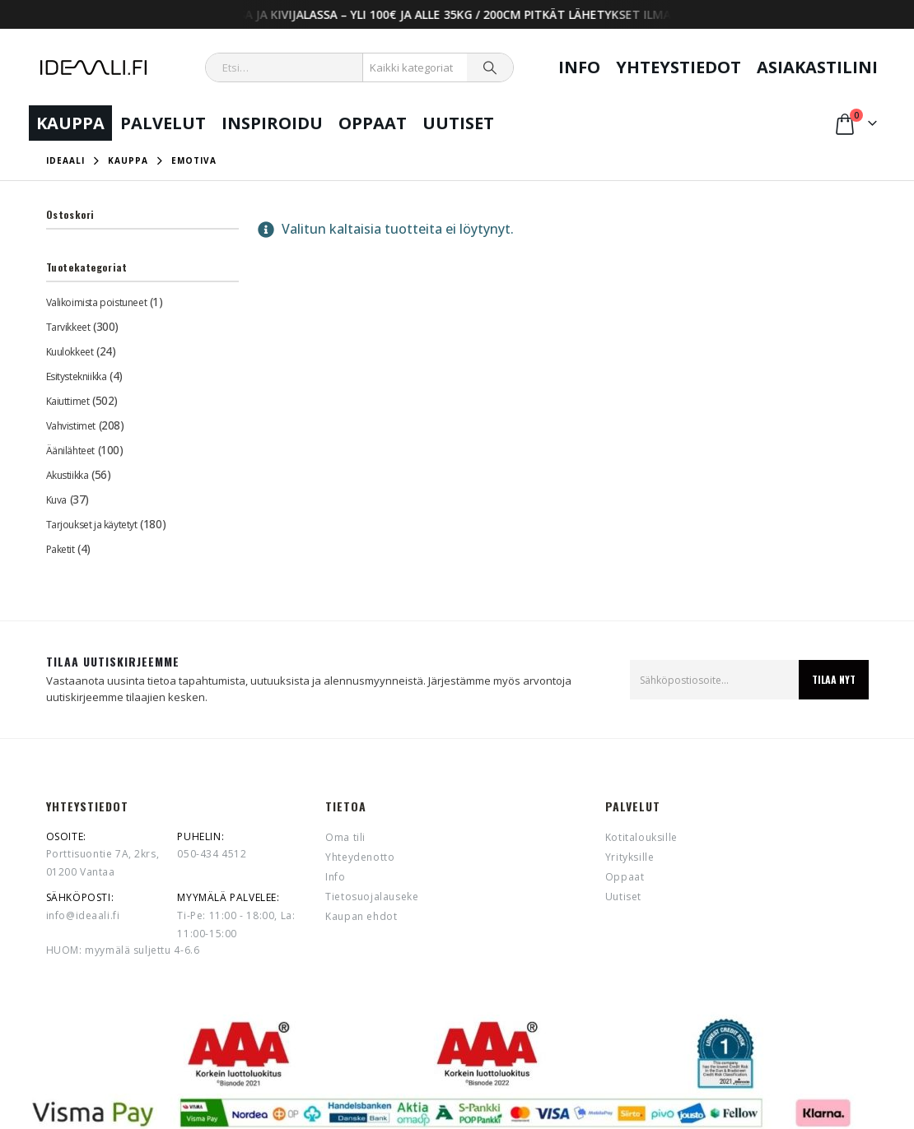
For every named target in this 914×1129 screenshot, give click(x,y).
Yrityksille (630, 857)
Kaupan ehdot (361, 916)
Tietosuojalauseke (371, 897)
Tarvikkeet (68, 327)
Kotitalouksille (641, 837)
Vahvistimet (71, 426)
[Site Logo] (93, 67)
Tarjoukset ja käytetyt (92, 525)
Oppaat (372, 123)
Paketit (60, 549)
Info (579, 67)
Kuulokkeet (70, 352)
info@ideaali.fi (83, 915)
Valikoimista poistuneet (96, 302)
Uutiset (458, 123)
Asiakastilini (817, 67)
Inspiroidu (272, 123)
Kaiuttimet (68, 401)
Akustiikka (67, 475)
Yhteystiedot (678, 67)
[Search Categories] (415, 67)
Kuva (56, 500)
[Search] (490, 67)
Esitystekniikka (76, 376)
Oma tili (345, 837)
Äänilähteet (70, 451)
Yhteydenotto (359, 857)
